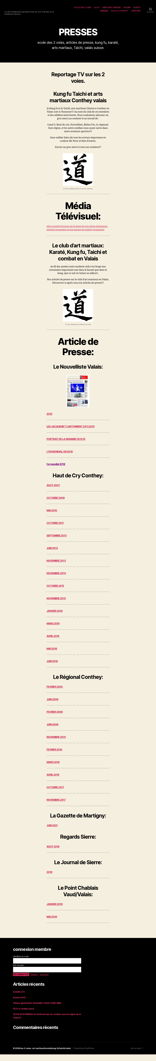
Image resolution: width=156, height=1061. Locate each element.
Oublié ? (34, 981)
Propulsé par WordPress (84, 1055)
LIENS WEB (136, 12)
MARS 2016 (53, 630)
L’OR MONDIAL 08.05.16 (61, 458)
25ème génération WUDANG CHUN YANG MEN (38, 1009)
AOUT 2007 (53, 491)
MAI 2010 (52, 517)
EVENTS (137, 9)
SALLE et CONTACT (119, 12)
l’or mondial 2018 (56, 470)
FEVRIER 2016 (55, 756)
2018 (49, 878)
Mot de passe (18, 972)
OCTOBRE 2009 (56, 504)
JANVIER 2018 (55, 910)
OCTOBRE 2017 (56, 793)
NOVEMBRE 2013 (57, 567)
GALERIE (127, 9)
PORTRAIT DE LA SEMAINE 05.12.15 (67, 445)
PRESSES (104, 12)
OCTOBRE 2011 (55, 529)
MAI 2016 (52, 655)
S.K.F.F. (97, 9)
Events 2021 (19, 1004)
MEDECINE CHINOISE (112, 9)
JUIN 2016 (53, 667)
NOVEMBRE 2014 (57, 579)
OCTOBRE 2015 (56, 592)
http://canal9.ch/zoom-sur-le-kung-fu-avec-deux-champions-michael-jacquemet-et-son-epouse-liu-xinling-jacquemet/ (77, 233)
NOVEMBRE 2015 (57, 604)
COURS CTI (19, 998)
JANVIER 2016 (55, 617)
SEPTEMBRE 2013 (57, 542)
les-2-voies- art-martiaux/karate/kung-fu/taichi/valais (46, 1055)
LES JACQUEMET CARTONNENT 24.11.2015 (72, 433)
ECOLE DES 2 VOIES (82, 9)
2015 (49, 420)
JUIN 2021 (53, 832)
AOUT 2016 (53, 853)
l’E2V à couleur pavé (24, 1015)
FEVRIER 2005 (55, 693)
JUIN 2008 (53, 731)
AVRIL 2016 (53, 642)
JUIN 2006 (53, 705)
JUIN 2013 (53, 554)
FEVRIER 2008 (55, 718)
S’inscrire (45, 981)
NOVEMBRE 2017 (57, 806)
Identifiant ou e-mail (20, 963)
